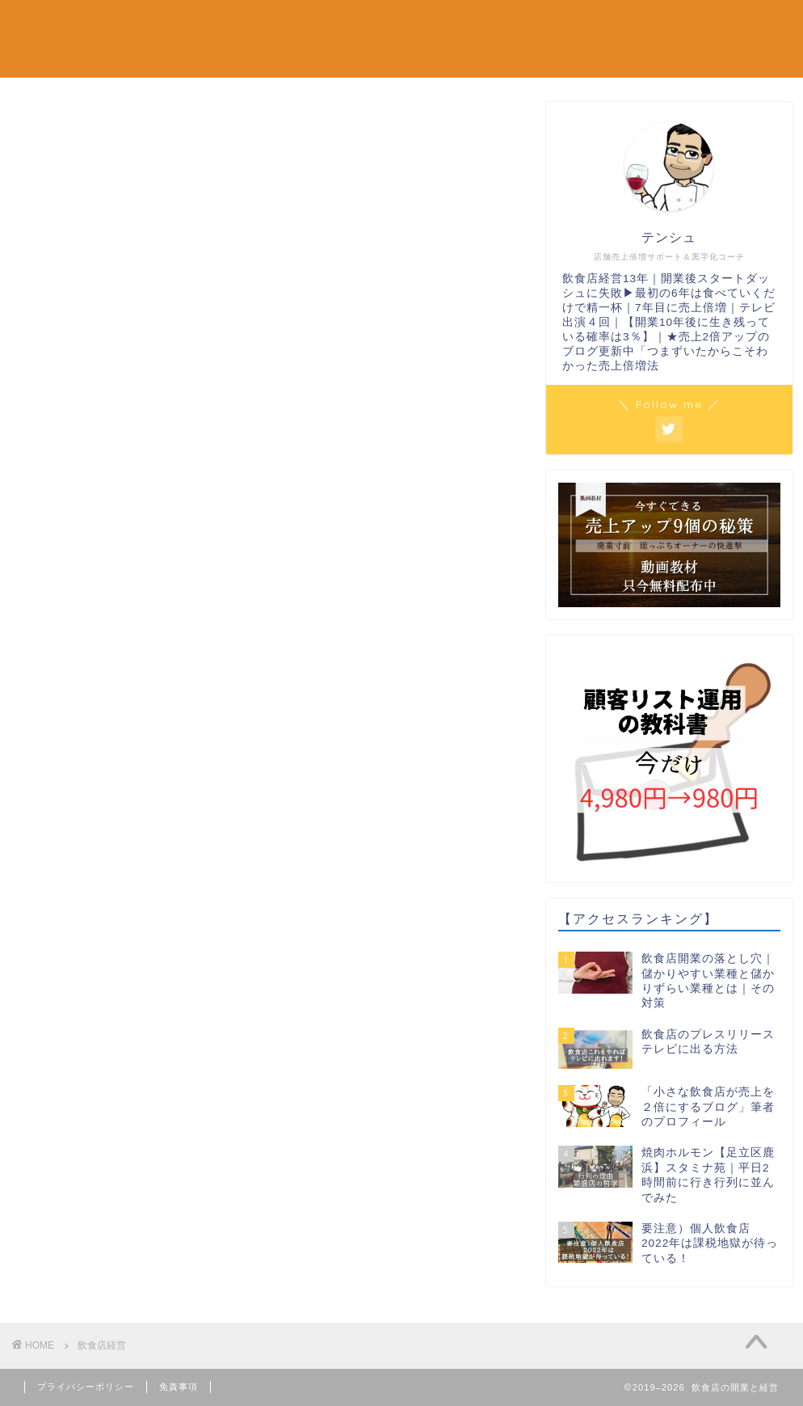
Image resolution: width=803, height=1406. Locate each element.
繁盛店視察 (447, 25)
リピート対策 (352, 25)
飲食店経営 (536, 25)
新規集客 (169, 25)
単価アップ (254, 25)
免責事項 (178, 1386)
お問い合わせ (180, 57)
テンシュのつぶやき (653, 25)
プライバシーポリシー (85, 1386)
